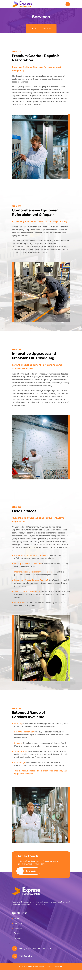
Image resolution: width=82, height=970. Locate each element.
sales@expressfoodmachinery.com (35, 948)
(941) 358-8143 (25, 956)
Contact (17, 933)
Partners (17, 938)
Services (18, 928)
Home (33, 28)
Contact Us (26, 871)
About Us (18, 923)
